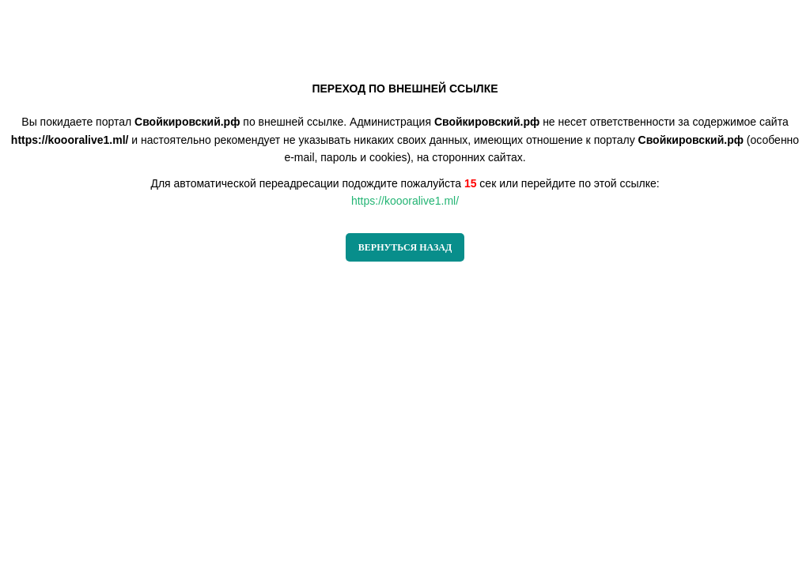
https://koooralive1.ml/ (405, 200)
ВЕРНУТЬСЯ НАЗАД (405, 247)
